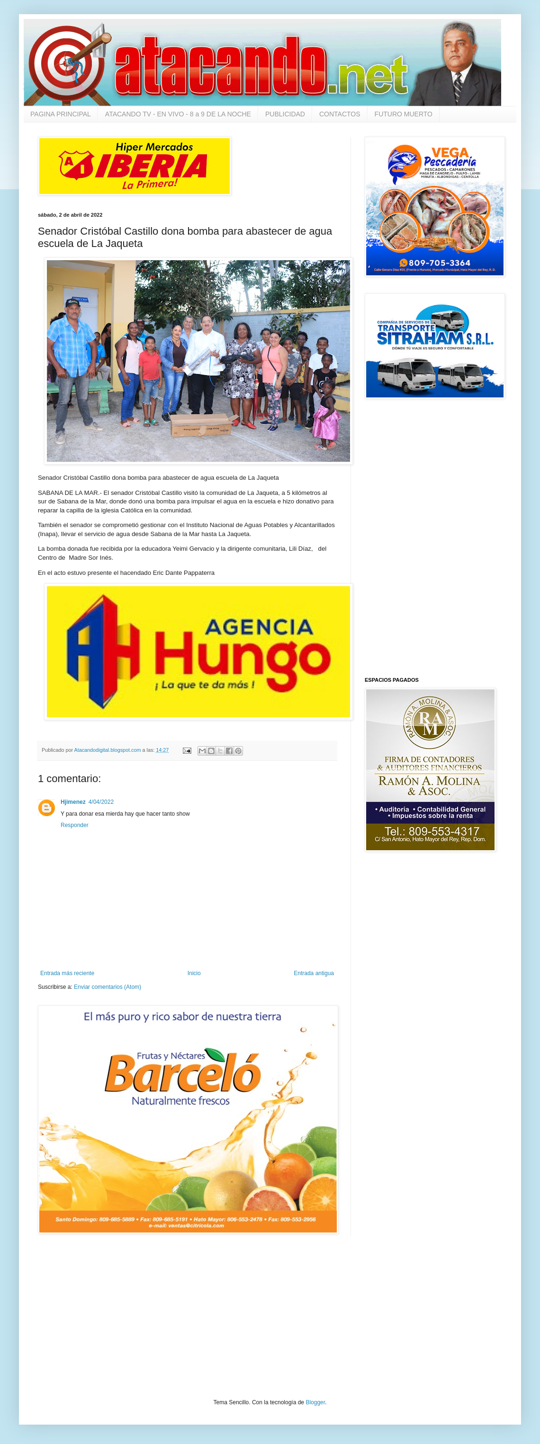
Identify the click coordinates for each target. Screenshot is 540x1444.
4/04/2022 (101, 802)
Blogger (315, 1402)
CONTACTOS (339, 114)
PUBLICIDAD (285, 114)
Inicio (194, 973)
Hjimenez (73, 802)
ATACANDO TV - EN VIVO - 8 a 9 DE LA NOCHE (178, 114)
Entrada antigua (314, 973)
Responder (75, 825)
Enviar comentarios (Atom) (107, 987)
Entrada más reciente (67, 973)
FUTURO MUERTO (403, 114)
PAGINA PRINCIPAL (60, 114)
